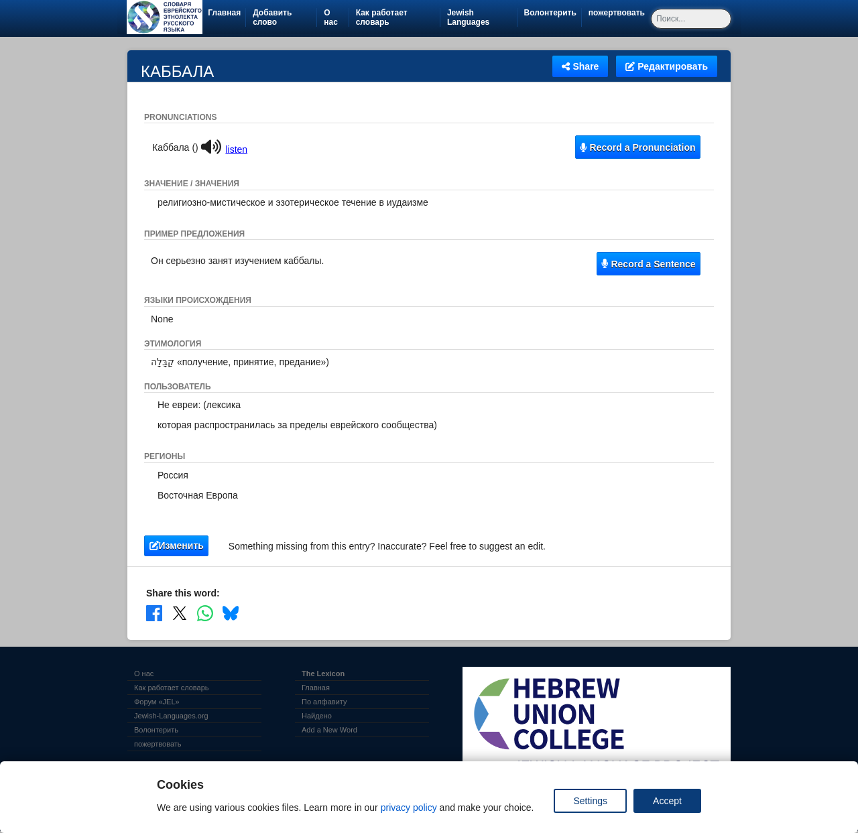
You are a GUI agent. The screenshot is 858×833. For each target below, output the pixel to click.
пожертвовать (619, 12)
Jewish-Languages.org (171, 716)
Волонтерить (552, 12)
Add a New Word (329, 730)
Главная (224, 12)
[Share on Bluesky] (231, 613)
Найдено (317, 716)
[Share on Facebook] (154, 613)
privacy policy (409, 807)
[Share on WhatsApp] (205, 613)
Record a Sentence (648, 264)
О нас (331, 17)
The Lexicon (323, 673)
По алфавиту (324, 702)
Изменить (176, 545)
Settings (590, 800)
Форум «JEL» (157, 702)
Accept (667, 800)
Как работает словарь (382, 17)
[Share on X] (180, 613)
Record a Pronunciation (637, 147)
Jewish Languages (482, 17)
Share (580, 66)
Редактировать (666, 66)
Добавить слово (272, 17)
